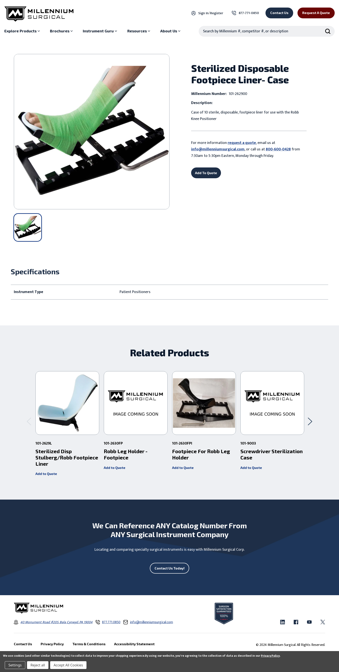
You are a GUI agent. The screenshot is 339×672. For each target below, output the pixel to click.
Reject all (37, 665)
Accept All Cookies (68, 665)
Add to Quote (46, 474)
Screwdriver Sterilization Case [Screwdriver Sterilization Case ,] (271, 454)
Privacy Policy (270, 655)
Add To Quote (206, 173)
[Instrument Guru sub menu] (100, 31)
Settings (15, 665)
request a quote (242, 143)
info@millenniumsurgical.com (218, 149)
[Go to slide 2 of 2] (29, 421)
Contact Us (279, 13)
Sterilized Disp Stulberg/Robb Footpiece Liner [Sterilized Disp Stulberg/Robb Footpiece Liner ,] (66, 457)
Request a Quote (316, 13)
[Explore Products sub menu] (22, 31)
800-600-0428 (278, 149)
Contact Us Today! (170, 568)
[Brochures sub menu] (62, 31)
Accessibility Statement (134, 644)
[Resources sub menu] (139, 31)
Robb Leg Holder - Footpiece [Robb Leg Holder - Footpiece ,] (125, 454)
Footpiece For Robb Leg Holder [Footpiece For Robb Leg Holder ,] (201, 454)
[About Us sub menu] (170, 31)
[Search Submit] (327, 31)
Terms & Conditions (89, 644)
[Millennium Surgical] (39, 14)
